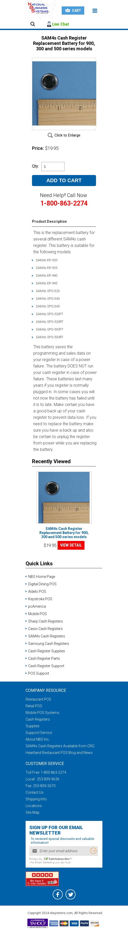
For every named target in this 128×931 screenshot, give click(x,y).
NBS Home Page (41, 576)
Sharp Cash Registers (45, 621)
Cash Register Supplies (46, 651)
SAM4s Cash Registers (46, 636)
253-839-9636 (47, 779)
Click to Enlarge (67, 135)
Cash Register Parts (44, 658)
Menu (95, 11)
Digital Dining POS (42, 584)
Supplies (32, 726)
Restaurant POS (38, 699)
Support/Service (39, 733)
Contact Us (35, 792)
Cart (76, 10)
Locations (34, 806)
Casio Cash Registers (45, 629)
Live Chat (60, 24)
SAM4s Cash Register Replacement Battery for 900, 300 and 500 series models (64, 533)
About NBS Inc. (38, 739)
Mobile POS (37, 614)
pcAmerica (37, 606)
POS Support (38, 673)
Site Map (32, 812)
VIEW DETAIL (71, 545)
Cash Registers (38, 719)
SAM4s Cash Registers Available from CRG (60, 746)
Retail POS (34, 706)
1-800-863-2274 (53, 772)
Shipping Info (36, 799)
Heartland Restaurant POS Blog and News (59, 753)
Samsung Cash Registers (48, 643)
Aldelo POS (37, 591)
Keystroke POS (40, 599)
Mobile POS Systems (42, 713)
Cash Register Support (46, 666)
